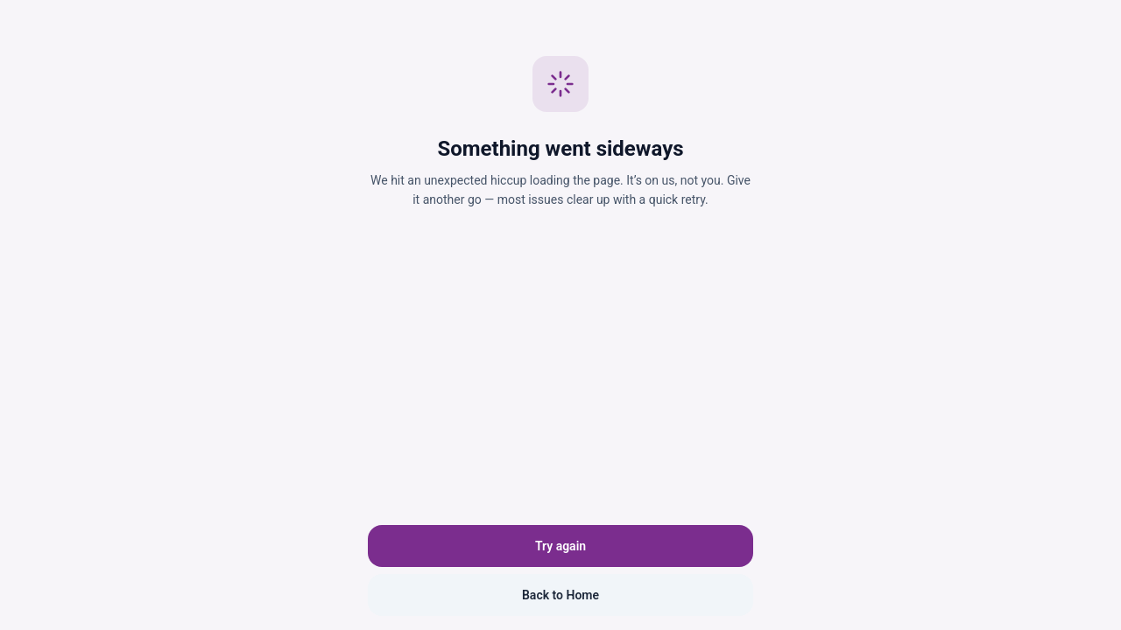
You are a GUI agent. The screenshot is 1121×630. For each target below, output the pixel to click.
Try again (560, 546)
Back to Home (560, 595)
